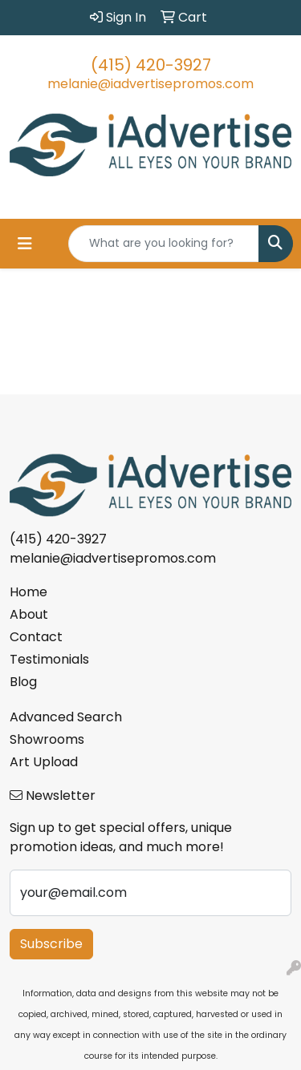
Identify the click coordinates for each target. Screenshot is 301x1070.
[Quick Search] (163, 243)
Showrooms (47, 739)
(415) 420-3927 (151, 65)
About (29, 614)
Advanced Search (66, 717)
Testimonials (49, 659)
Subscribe (51, 944)
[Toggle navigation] (25, 243)
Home (28, 592)
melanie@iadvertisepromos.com (150, 84)
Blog (23, 681)
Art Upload (44, 762)
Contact (36, 637)
